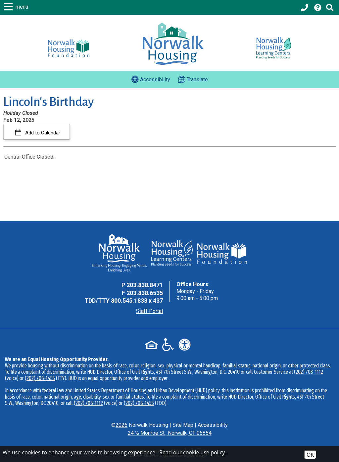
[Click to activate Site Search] (329, 7)
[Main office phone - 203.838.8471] (305, 7)
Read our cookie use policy (192, 452)
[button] (16, 7)
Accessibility (213, 425)
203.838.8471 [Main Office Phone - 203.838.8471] (144, 284)
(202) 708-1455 (40, 378)
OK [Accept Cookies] (310, 454)
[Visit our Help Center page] (317, 7)
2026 (121, 425)
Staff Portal (149, 311)
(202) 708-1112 (308, 372)
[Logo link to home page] (173, 43)
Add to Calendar (42, 133)
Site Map (182, 425)
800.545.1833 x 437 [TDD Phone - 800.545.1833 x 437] (137, 300)
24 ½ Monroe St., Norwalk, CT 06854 (170, 433)
